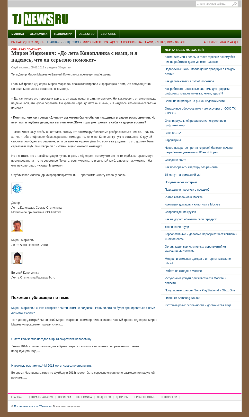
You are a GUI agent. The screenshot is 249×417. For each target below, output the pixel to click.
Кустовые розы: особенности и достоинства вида (198, 305)
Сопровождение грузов (180, 212)
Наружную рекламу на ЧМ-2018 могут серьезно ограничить (51, 365)
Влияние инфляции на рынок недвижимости (195, 101)
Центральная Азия (40, 397)
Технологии (63, 33)
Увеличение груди (177, 227)
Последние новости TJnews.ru (54, 19)
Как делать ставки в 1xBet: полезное (189, 81)
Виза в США (173, 133)
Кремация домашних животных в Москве (192, 204)
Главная (17, 33)
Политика (64, 397)
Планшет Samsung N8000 (182, 298)
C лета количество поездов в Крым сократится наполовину (51, 339)
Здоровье (108, 33)
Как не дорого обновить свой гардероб (191, 219)
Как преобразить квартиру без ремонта (191, 167)
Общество (87, 33)
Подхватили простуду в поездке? (187, 189)
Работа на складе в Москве (183, 271)
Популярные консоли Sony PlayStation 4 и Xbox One (200, 290)
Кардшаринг (173, 140)
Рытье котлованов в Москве (184, 197)
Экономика (38, 33)
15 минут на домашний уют (183, 174)
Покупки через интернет (181, 182)
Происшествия (144, 397)
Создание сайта (176, 160)
